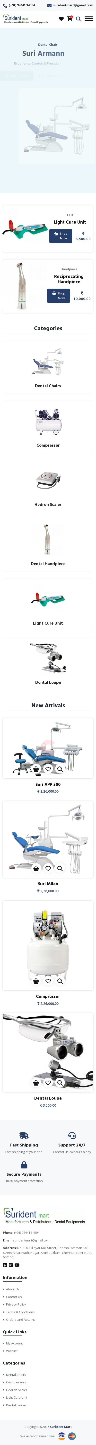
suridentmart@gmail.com (73, 5)
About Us (12, 1289)
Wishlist (11, 1351)
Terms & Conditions (20, 1312)
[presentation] (42, 181)
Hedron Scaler (16, 1390)
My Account (14, 1343)
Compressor (48, 996)
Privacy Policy (16, 1304)
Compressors (16, 1382)
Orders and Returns (20, 1319)
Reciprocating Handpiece (69, 279)
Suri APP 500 (48, 784)
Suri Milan (48, 883)
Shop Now (60, 236)
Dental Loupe (48, 1098)
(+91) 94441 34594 (22, 5)
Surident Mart (61, 1426)
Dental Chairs (16, 1374)
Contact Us (14, 1297)
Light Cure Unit (70, 222)
